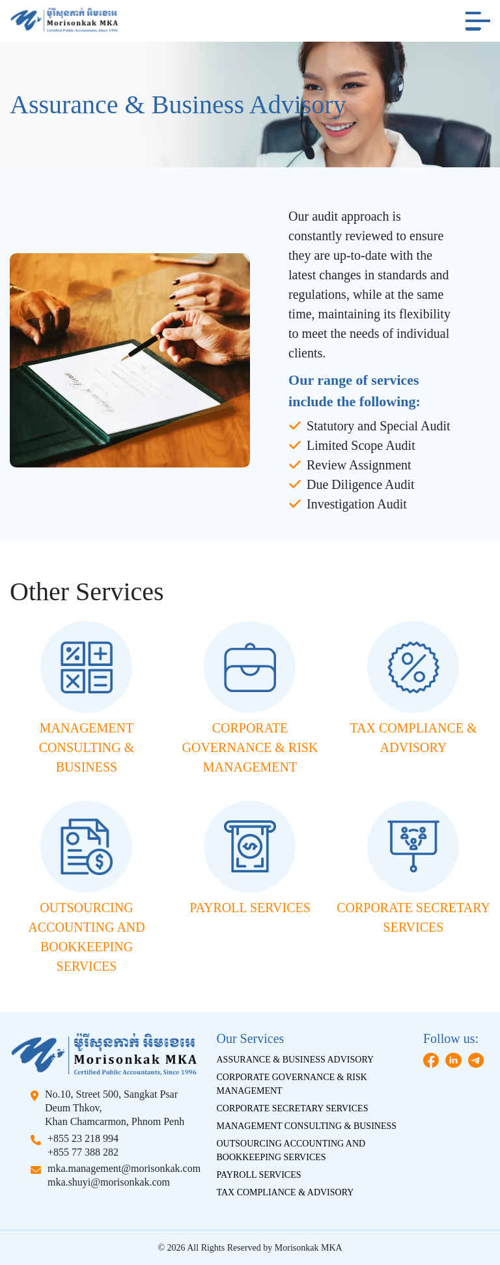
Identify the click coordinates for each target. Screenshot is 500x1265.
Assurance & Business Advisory (295, 1059)
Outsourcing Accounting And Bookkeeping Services (291, 1150)
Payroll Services (259, 1175)
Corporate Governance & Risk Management (292, 1084)
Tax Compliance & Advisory (285, 1192)
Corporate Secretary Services (292, 1108)
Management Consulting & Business (307, 1126)
